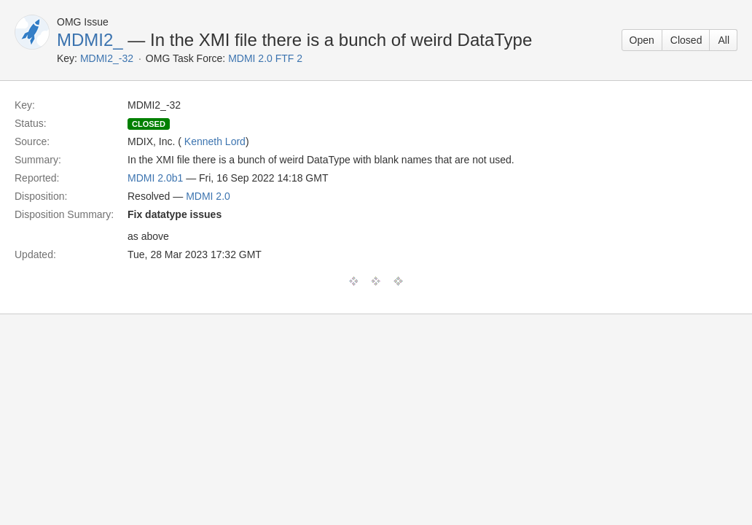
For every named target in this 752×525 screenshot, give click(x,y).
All (723, 40)
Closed (686, 40)
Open (642, 40)
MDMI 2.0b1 (155, 178)
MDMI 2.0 (208, 196)
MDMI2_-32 (106, 58)
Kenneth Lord (215, 141)
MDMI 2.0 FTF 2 (265, 58)
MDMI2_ (90, 40)
